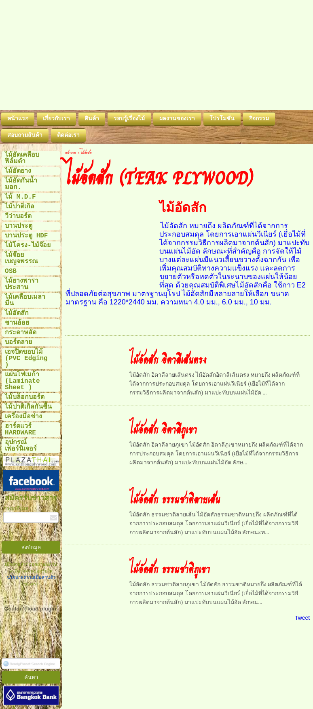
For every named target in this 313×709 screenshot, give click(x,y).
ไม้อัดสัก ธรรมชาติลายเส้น (174, 498)
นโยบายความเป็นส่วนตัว (31, 577)
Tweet (302, 618)
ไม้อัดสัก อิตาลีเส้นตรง (167, 359)
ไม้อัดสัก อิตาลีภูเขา (163, 428)
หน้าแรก (70, 152)
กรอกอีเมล (16, 509)
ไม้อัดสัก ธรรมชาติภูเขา (169, 568)
